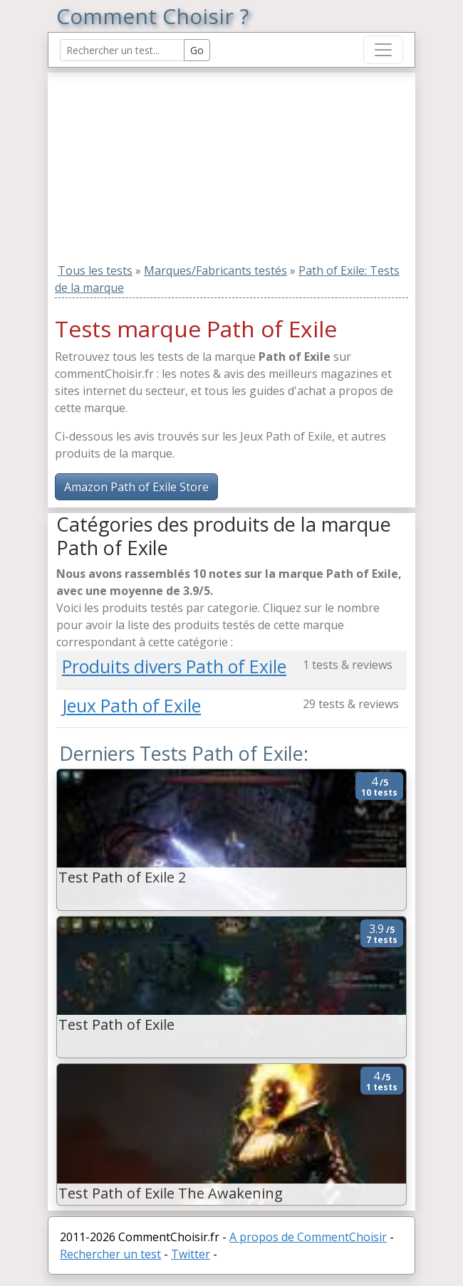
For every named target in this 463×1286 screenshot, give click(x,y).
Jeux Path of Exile (131, 705)
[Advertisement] (145, 162)
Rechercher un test (110, 1254)
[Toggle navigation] (383, 50)
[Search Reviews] (122, 50)
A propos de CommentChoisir (308, 1237)
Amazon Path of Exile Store (136, 487)
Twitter (190, 1254)
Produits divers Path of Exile (174, 666)
